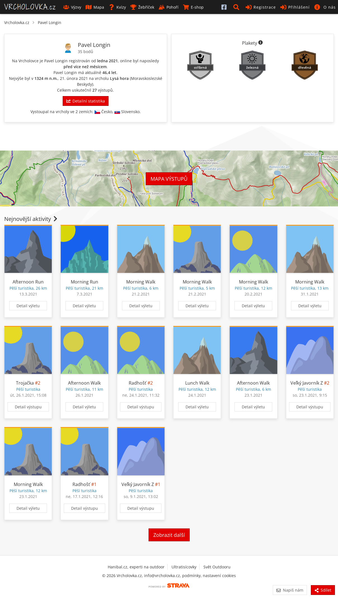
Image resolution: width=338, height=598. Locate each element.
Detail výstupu (28, 406)
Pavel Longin (49, 22)
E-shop (193, 7)
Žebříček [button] (142, 7)
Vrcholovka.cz (16, 22)
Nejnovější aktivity (31, 219)
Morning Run (84, 282)
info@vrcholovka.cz (162, 575)
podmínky (191, 575)
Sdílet (322, 590)
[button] (237, 7)
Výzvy (72, 7)
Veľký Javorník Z (306, 383)
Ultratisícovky (184, 567)
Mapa (95, 7)
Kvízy (117, 7)
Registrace (261, 7)
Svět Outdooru (217, 567)
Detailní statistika (85, 101)
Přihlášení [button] (295, 7)
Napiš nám (289, 590)
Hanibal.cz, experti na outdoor (136, 567)
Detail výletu (28, 305)
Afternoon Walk (84, 383)
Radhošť (137, 383)
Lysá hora (119, 78)
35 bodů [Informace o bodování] (85, 51)
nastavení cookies (219, 575)
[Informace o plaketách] (260, 43)
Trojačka (25, 383)
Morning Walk (140, 282)
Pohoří (169, 7)
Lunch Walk (197, 383)
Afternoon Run (28, 282)
